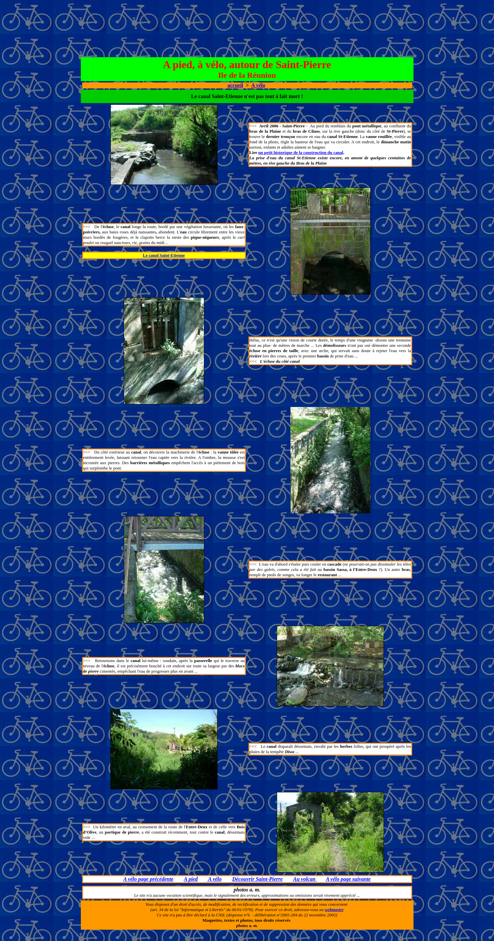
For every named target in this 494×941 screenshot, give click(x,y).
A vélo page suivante (348, 879)
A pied (191, 879)
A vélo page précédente (148, 879)
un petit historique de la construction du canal (300, 152)
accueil (235, 85)
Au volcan (305, 879)
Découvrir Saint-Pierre (257, 879)
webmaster (334, 909)
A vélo (258, 85)
